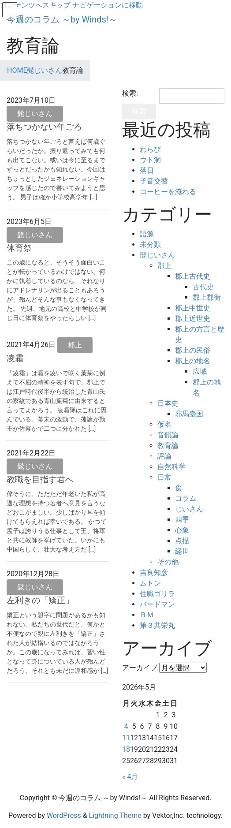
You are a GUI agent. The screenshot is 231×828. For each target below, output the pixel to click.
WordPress (64, 815)
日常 (164, 477)
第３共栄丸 (157, 625)
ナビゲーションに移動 (107, 5)
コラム (185, 498)
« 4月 (130, 776)
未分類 (150, 244)
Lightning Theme (115, 815)
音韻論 (168, 435)
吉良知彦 (154, 572)
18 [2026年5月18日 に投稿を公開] (126, 749)
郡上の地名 (192, 361)
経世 (182, 551)
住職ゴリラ (157, 593)
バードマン (157, 604)
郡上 (75, 345)
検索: (130, 93)
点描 (182, 541)
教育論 (168, 445)
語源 (147, 234)
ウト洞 (150, 160)
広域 (200, 371)
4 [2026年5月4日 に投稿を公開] (126, 726)
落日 (147, 170)
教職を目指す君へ (40, 479)
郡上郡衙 (207, 297)
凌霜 (15, 358)
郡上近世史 (192, 318)
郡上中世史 (192, 308)
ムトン (150, 583)
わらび (150, 149)
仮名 (164, 424)
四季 (182, 519)
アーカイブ (139, 668)
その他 (168, 562)
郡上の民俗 (192, 350)
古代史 (203, 287)
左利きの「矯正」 (40, 600)
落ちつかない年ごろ (44, 127)
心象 (182, 530)
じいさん (189, 509)
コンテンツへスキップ (35, 5)
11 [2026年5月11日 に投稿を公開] (126, 738)
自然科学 (171, 466)
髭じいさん (34, 113)
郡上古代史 (192, 276)
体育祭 (19, 248)
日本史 (168, 403)
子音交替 (154, 181)
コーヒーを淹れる (168, 191)
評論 (164, 456)
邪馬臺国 (189, 414)
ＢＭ (147, 615)
